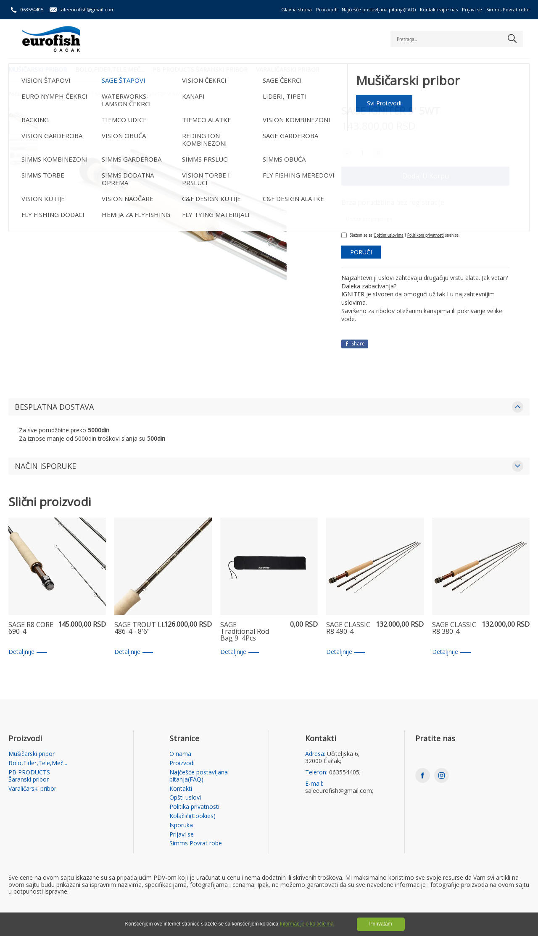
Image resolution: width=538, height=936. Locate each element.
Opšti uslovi (185, 797)
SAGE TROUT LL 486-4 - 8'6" (139, 628)
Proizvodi (327, 9)
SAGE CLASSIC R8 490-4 (348, 628)
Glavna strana (296, 9)
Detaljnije (27, 652)
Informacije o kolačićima (307, 924)
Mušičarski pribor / (71, 94)
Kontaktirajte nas (439, 9)
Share (355, 343)
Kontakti (180, 788)
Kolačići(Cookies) (192, 816)
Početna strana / (27, 94)
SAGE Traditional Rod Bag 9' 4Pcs (244, 631)
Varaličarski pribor (287, 69)
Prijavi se (472, 9)
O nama (180, 754)
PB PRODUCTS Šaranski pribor (200, 69)
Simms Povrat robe (508, 9)
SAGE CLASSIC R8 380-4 (454, 628)
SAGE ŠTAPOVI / (113, 94)
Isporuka (181, 825)
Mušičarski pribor (37, 69)
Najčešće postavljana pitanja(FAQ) (379, 9)
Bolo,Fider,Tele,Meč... (109, 69)
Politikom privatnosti (425, 235)
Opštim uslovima (389, 235)
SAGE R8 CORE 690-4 (30, 628)
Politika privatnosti (194, 807)
